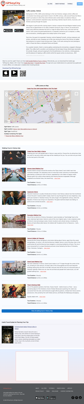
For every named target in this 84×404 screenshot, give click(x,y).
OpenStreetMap (70, 122)
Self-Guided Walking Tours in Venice (36, 61)
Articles (69, 388)
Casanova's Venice (32, 192)
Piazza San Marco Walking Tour (14, 136)
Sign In (80, 4)
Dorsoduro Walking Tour (34, 215)
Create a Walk (61, 388)
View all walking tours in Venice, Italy (42, 311)
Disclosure (55, 391)
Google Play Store (40, 63)
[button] (6, 93)
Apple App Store (28, 63)
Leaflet (63, 122)
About (37, 388)
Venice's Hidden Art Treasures (35, 238)
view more (57, 178)
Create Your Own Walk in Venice (36, 151)
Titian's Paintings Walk (33, 285)
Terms (48, 391)
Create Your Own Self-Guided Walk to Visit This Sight (42, 89)
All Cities (50, 4)
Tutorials (70, 4)
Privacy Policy (40, 391)
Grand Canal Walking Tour (34, 262)
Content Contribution (67, 391)
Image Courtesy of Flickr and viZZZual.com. (35, 55)
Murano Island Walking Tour (35, 169)
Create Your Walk (60, 4)
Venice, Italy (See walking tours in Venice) (25, 129)
